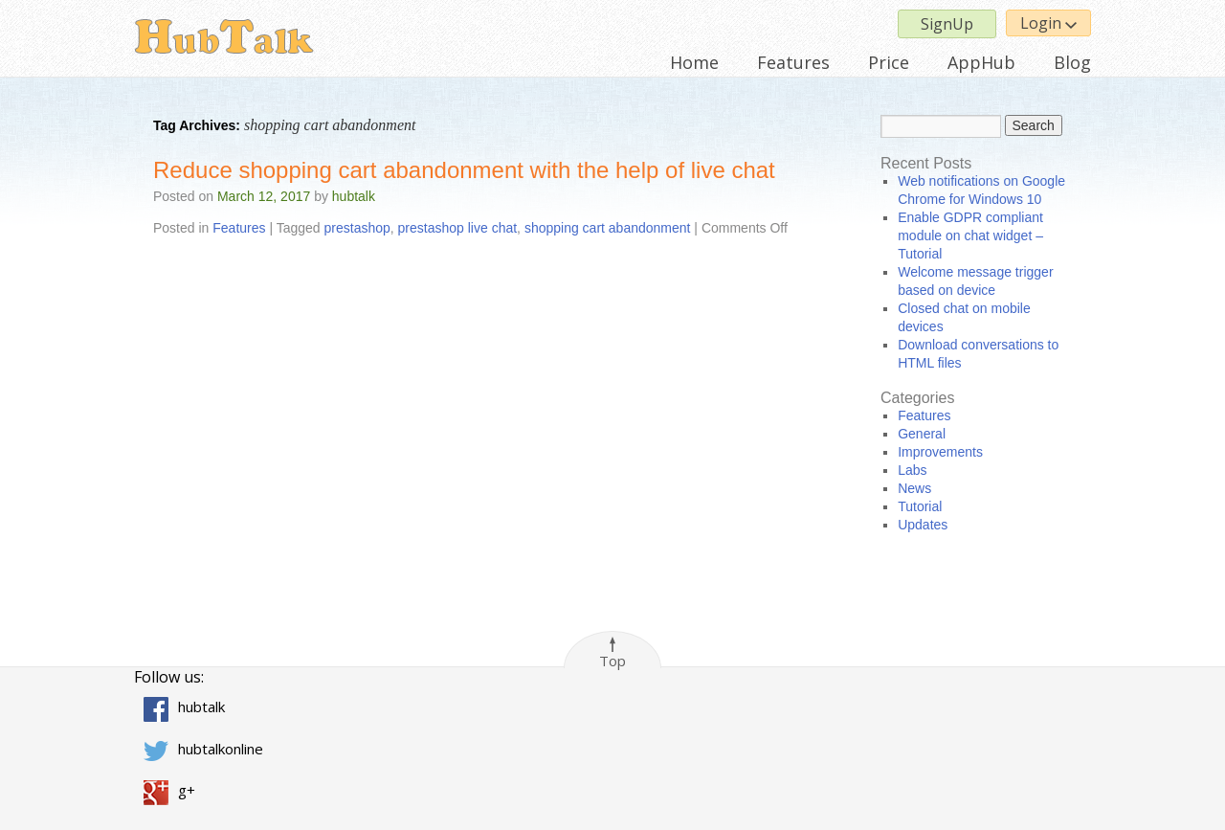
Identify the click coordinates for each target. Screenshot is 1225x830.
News (914, 488)
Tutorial (920, 506)
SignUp (947, 23)
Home (694, 62)
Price (888, 62)
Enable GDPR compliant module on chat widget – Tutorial (970, 235)
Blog (1072, 62)
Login (1048, 23)
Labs (912, 470)
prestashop (357, 228)
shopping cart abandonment (607, 228)
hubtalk (353, 196)
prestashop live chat (458, 228)
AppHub (981, 62)
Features (793, 62)
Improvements (940, 452)
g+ (186, 789)
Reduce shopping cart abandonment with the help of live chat (464, 170)
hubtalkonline (220, 748)
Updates (922, 524)
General (922, 433)
